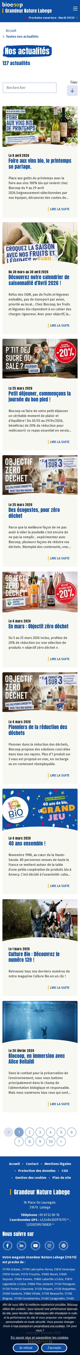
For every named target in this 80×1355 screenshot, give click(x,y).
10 (50, 1141)
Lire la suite (60, 209)
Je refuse (25, 1348)
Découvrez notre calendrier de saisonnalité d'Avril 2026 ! (39, 280)
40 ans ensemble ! (27, 843)
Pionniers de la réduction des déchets (38, 730)
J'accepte (54, 1348)
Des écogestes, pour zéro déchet (34, 513)
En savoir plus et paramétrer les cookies (39, 1337)
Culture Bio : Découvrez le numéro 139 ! (34, 957)
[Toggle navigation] (75, 9)
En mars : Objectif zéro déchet (38, 626)
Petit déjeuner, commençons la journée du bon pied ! (40, 396)
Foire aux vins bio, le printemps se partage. (40, 164)
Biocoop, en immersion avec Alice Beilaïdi (37, 1059)
